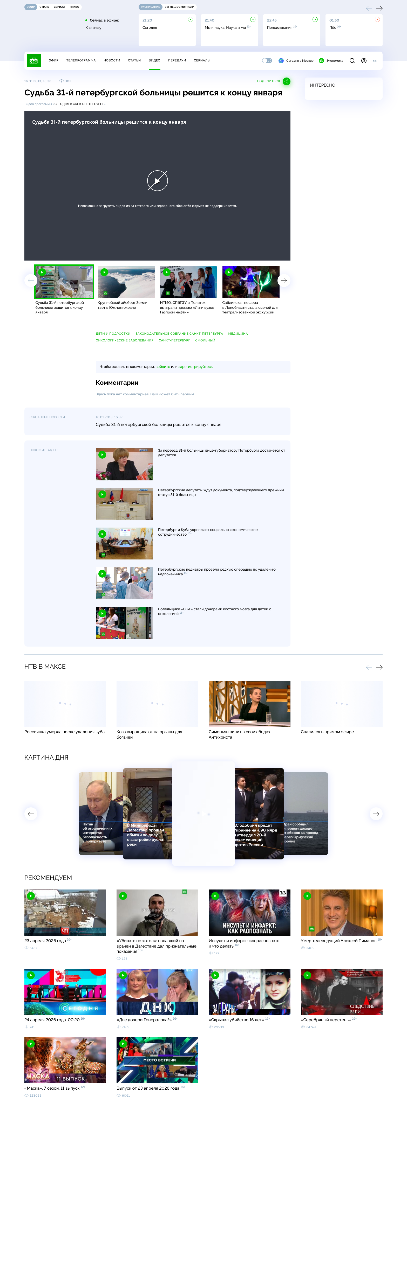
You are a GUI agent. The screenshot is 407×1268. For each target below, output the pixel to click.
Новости (112, 60)
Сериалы (202, 60)
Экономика (331, 60)
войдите (162, 367)
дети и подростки (113, 333)
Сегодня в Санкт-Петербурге (79, 104)
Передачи (177, 60)
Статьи (134, 60)
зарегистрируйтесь (196, 367)
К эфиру (93, 27)
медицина (238, 333)
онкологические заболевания (125, 340)
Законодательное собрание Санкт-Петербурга (179, 333)
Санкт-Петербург (174, 340)
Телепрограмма (81, 60)
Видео (154, 60)
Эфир (53, 60)
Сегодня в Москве (296, 60)
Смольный (205, 340)
